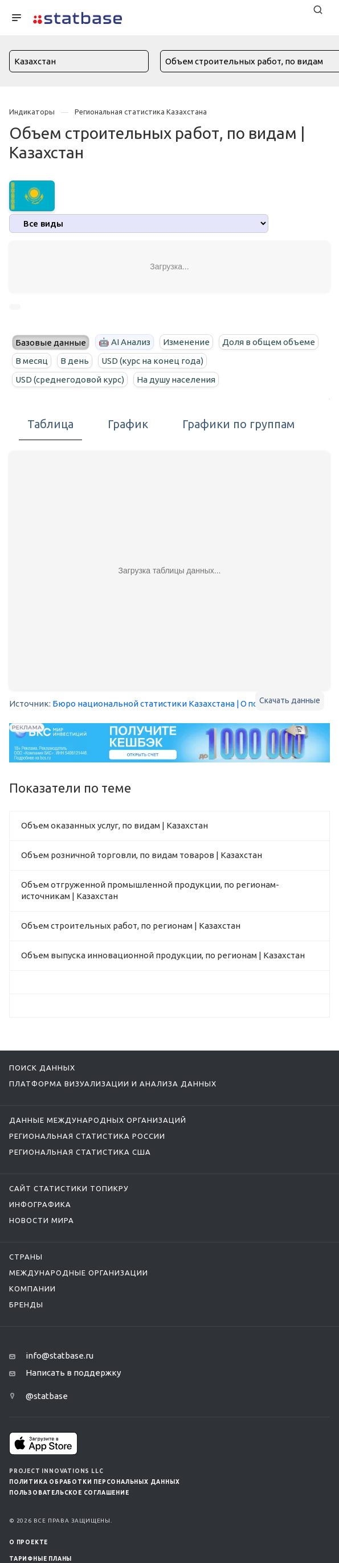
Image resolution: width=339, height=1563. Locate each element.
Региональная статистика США (80, 1152)
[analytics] (138, 223)
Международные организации (78, 1273)
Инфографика (40, 1204)
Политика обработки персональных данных (94, 1482)
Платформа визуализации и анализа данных (113, 1084)
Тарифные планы (40, 1559)
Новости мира (41, 1220)
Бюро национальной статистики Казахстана (143, 703)
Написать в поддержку (73, 1372)
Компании (32, 1289)
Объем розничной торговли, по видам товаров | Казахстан (141, 855)
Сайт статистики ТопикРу (69, 1188)
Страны (26, 1257)
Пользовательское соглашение (69, 1493)
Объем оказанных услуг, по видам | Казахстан (114, 825)
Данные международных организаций (97, 1120)
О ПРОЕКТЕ (28, 1542)
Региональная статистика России (87, 1136)
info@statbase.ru (59, 1355)
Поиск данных (42, 1068)
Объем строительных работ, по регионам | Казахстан (130, 925)
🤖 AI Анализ (124, 342)
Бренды (26, 1304)
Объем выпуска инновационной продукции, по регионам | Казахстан (163, 955)
